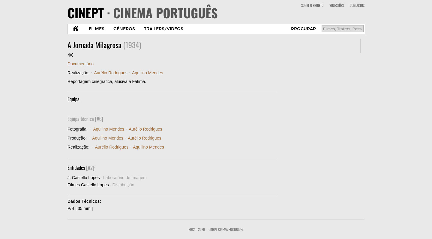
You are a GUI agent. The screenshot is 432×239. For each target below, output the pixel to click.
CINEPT (143, 12)
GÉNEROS (124, 28)
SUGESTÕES (336, 5)
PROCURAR (303, 28)
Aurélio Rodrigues (110, 72)
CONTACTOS (357, 5)
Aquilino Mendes (147, 72)
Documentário (81, 63)
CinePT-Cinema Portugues (225, 229)
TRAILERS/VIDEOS (163, 28)
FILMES (96, 28)
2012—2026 (196, 229)
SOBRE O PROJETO (312, 5)
